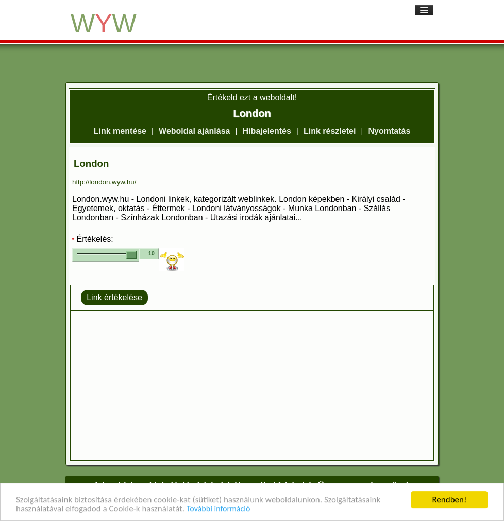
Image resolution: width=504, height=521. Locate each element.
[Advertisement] (252, 386)
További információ (218, 509)
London (91, 163)
